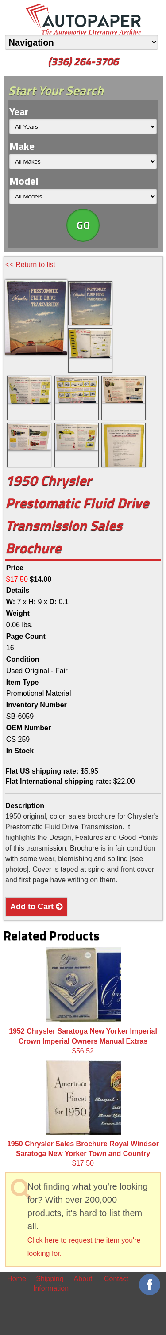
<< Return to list (30, 264)
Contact (116, 1278)
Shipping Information (49, 1283)
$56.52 (83, 1001)
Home (16, 1278)
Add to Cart (36, 906)
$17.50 (83, 1113)
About (83, 1278)
